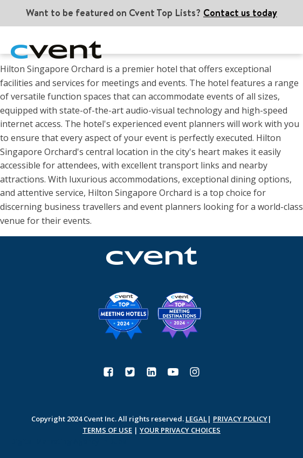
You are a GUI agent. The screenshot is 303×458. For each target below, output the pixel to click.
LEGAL (196, 419)
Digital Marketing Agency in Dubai (70, 441)
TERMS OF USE (107, 430)
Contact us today (240, 12)
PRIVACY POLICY (240, 419)
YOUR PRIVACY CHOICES (180, 430)
